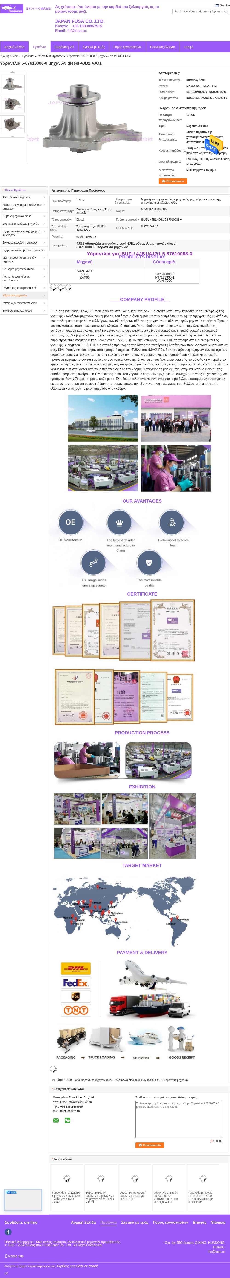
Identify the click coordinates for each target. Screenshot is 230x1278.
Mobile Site (14, 1256)
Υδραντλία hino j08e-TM (130, 1080)
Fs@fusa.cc (216, 1252)
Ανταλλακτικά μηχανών (16, 197)
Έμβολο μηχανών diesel (17, 216)
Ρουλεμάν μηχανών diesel (18, 269)
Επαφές (199, 1222)
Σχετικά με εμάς (94, 47)
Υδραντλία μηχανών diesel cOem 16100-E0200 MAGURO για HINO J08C (200, 1197)
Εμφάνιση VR (64, 47)
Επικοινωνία (175, 181)
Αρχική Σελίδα (14, 47)
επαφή (188, 47)
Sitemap (218, 1222)
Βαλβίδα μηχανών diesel (17, 310)
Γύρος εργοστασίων (127, 47)
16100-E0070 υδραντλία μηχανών (167, 1080)
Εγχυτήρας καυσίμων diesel (20, 288)
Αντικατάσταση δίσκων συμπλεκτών (16, 278)
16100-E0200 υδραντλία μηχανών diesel (88, 1080)
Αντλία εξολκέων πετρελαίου (20, 303)
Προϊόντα (39, 47)
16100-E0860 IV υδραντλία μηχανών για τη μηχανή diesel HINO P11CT (100, 1197)
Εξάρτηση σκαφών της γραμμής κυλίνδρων (22, 233)
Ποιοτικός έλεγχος (162, 47)
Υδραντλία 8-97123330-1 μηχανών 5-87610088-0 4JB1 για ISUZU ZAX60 (66, 1197)
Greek (223, 5)
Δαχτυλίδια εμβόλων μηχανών (21, 223)
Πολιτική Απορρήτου (19, 1242)
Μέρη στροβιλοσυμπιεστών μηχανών (19, 259)
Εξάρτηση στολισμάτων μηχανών (23, 250)
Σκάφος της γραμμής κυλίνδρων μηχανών (22, 206)
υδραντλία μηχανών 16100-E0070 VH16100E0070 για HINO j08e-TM (166, 1197)
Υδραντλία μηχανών (50, 56)
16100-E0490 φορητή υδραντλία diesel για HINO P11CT (133, 1196)
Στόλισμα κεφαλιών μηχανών (20, 242)
